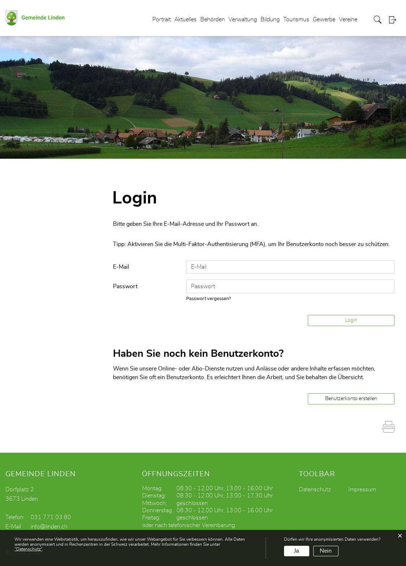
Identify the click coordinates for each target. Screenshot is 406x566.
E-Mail (121, 267)
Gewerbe (324, 19)
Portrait (161, 19)
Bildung (270, 19)
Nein (326, 551)
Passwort (125, 286)
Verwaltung (242, 19)
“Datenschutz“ (28, 549)
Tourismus (296, 19)
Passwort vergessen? (208, 299)
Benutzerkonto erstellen (351, 398)
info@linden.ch (49, 527)
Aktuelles (185, 19)
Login (395, 19)
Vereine (348, 19)
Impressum (362, 489)
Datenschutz (315, 489)
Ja (296, 551)
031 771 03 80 (51, 517)
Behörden (212, 19)
